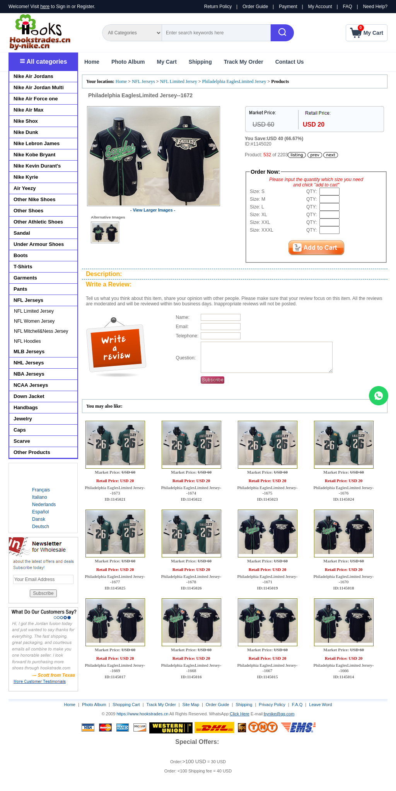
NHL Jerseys (29, 363)
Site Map (191, 704)
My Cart (166, 62)
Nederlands (44, 504)
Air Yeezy (25, 188)
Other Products (32, 452)
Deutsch (40, 526)
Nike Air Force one (36, 99)
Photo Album (128, 62)
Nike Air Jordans (33, 76)
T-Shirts (23, 266)
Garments (25, 278)
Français (41, 490)
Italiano (39, 497)
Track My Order (243, 62)
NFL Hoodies (27, 341)
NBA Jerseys (29, 374)
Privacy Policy (272, 704)
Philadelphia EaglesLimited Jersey (234, 81)
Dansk (38, 519)
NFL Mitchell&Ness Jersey (41, 331)
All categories (43, 61)
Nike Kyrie (26, 177)
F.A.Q (297, 704)
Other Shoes (28, 210)
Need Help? (375, 6)
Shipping (200, 62)
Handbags (26, 407)
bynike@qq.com (279, 713)
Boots (21, 255)
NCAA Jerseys (31, 385)
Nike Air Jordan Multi (39, 87)
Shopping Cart (126, 704)
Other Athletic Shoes (38, 222)
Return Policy (218, 6)
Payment (288, 6)
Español (40, 512)
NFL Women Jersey (34, 321)
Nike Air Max (29, 110)
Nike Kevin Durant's (37, 166)
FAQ (347, 6)
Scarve (22, 441)
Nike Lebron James (37, 143)
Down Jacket (29, 396)
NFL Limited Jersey (178, 81)
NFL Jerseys (143, 81)
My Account (320, 6)
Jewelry (23, 419)
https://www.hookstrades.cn (142, 713)
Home (91, 62)
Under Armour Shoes (39, 244)
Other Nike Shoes (34, 199)
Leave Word (320, 704)
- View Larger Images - (153, 210)
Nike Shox (26, 121)
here (45, 6)
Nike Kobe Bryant (34, 155)
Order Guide (255, 6)
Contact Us (289, 62)
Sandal (22, 233)
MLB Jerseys (29, 351)
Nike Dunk (26, 132)
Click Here (239, 713)
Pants (20, 289)
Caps (20, 430)
